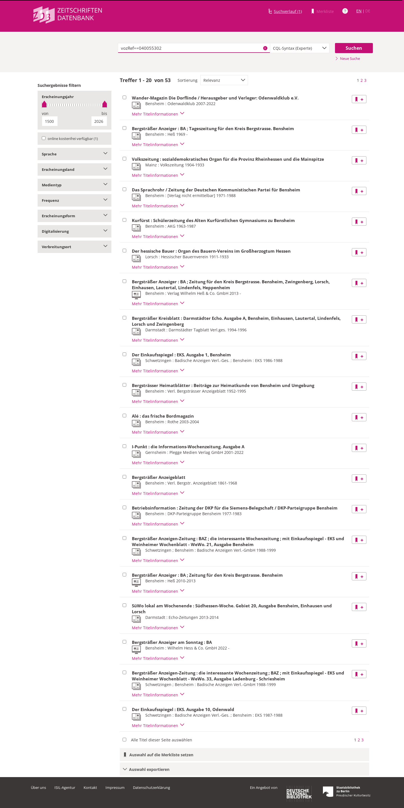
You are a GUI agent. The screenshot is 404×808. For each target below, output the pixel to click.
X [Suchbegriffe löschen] (265, 48)
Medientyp (74, 184)
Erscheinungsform (74, 215)
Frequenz (74, 200)
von (45, 113)
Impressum (115, 787)
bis (104, 113)
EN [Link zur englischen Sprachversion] (359, 10)
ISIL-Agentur (64, 787)
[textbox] (194, 48)
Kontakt (90, 787)
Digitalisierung (74, 231)
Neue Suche (347, 58)
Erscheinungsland (74, 169)
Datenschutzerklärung (151, 787)
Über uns (38, 787)
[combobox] (299, 48)
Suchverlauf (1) (288, 11)
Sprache (74, 154)
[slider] (74, 105)
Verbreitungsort (74, 246)
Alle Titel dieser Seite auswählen (161, 740)
